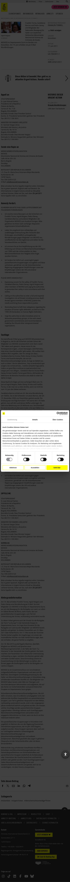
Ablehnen (13, 468)
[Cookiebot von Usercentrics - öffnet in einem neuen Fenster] (58, 413)
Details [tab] (35, 420)
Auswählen (35, 468)
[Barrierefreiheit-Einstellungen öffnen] (65, 754)
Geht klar (56, 468)
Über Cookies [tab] (58, 420)
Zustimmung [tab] (12, 420)
